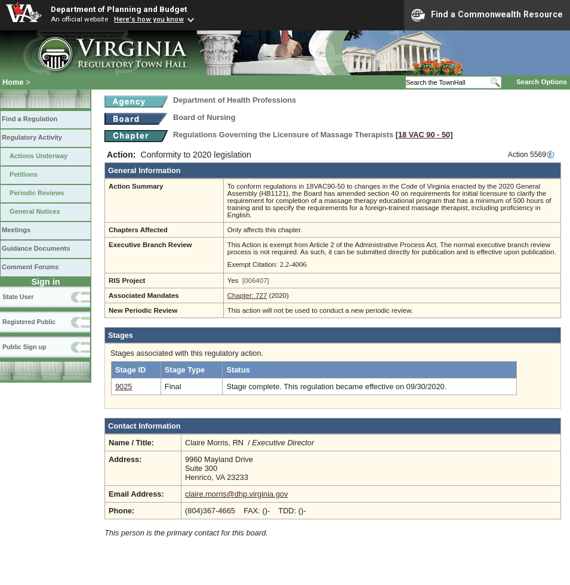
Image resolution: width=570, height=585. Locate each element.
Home (13, 82)
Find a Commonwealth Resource (487, 15)
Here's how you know (149, 19)
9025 (123, 386)
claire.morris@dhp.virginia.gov (236, 493)
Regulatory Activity (32, 137)
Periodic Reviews (37, 192)
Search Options (541, 81)
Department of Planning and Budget (119, 9)
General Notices (35, 211)
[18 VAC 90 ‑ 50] (424, 134)
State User (17, 296)
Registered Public (29, 321)
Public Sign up (24, 346)
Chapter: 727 (247, 295)
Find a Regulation (29, 118)
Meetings (16, 229)
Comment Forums (30, 266)
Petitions (24, 174)
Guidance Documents (36, 248)
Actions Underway (38, 155)
